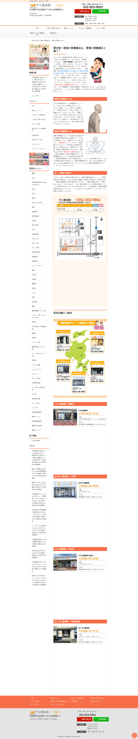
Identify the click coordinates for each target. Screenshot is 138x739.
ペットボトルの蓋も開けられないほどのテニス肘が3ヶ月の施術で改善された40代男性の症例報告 (39, 530)
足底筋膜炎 (35, 234)
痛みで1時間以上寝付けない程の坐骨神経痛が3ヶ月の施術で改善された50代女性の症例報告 (39, 473)
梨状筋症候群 (36, 398)
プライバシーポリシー (39, 149)
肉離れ (34, 333)
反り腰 (34, 394)
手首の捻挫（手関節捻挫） (39, 328)
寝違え (34, 288)
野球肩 (34, 360)
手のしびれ (35, 243)
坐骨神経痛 (35, 216)
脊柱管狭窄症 (36, 252)
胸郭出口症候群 (37, 425)
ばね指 (34, 220)
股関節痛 (35, 256)
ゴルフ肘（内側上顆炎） (38, 388)
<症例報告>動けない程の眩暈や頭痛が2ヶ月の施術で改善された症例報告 (39, 543)
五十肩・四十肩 (37, 202)
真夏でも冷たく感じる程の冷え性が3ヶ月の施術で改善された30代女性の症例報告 (39, 486)
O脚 (33, 297)
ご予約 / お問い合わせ (53, 28)
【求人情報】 (36, 440)
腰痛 (33, 173)
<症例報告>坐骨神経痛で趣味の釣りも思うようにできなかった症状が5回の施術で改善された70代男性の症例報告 (39, 515)
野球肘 (34, 338)
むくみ (34, 292)
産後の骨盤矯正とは (65, 71)
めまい (34, 193)
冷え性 (34, 274)
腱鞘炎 (34, 283)
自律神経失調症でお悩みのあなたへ (39, 183)
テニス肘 (35, 407)
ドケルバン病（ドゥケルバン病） (39, 316)
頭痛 (33, 198)
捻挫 (33, 270)
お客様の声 (53, 33)
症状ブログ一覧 (37, 139)
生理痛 (34, 279)
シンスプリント (37, 369)
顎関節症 (35, 261)
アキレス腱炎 (36, 365)
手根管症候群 (36, 383)
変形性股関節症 (37, 412)
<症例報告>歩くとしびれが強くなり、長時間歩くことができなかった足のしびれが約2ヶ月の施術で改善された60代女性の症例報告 (39, 499)
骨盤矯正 (35, 211)
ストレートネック (37, 265)
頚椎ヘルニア (36, 416)
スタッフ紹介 (101, 28)
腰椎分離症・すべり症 (39, 310)
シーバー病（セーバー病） (39, 355)
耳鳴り (34, 189)
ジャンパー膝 (36, 342)
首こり (34, 229)
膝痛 (33, 306)
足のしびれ (35, 238)
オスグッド (35, 374)
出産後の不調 (59, 73)
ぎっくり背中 (36, 378)
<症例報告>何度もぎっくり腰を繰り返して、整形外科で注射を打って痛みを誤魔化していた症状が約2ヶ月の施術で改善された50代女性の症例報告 (39, 84)
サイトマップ (36, 144)
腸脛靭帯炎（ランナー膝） (39, 348)
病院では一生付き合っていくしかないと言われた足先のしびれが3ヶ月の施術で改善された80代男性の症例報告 (39, 580)
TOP (37, 28)
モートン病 (35, 403)
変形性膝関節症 (37, 421)
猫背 (33, 207)
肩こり (34, 178)
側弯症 (34, 322)
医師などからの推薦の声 (37, 34)
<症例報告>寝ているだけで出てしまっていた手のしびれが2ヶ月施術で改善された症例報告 (39, 566)
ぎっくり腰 (35, 247)
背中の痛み (35, 225)
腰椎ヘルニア (36, 430)
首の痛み (35, 302)
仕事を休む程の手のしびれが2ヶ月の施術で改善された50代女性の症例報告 (39, 554)
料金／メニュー (69, 28)
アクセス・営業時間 (85, 28)
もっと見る (35, 95)
